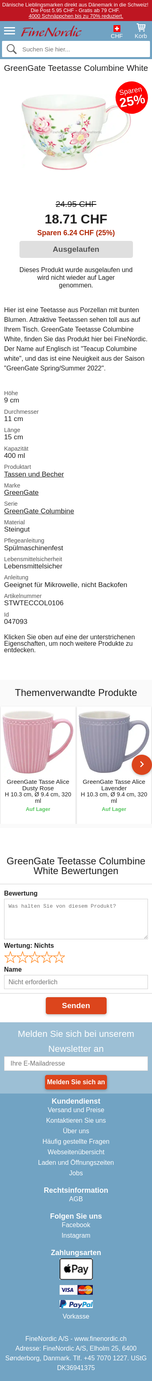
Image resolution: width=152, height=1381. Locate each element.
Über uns (76, 1131)
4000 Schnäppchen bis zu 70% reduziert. (76, 16)
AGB (76, 1199)
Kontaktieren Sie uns (76, 1120)
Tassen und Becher (34, 474)
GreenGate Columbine (39, 511)
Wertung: (29, 945)
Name (13, 969)
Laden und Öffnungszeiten (76, 1162)
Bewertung (21, 893)
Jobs (76, 1173)
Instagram (76, 1235)
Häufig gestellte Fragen (76, 1141)
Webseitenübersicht (75, 1152)
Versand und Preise (76, 1110)
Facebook (76, 1224)
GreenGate (21, 492)
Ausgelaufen (76, 249)
